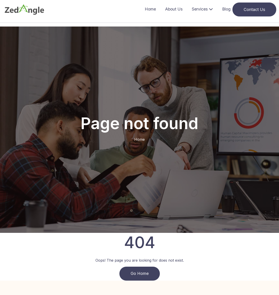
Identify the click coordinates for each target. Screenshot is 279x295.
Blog (226, 9)
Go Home (140, 273)
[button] (202, 9)
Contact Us (254, 9)
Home (150, 9)
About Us (174, 9)
